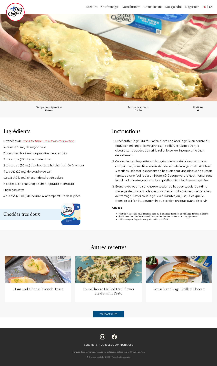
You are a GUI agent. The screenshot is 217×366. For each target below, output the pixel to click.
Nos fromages (110, 6)
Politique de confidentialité (116, 345)
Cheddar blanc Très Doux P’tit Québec (48, 141)
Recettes (91, 6)
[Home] (15, 13)
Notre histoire (131, 6)
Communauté (152, 6)
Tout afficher (108, 314)
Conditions (90, 345)
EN (211, 6)
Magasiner (192, 6)
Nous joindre (173, 6)
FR (204, 6)
